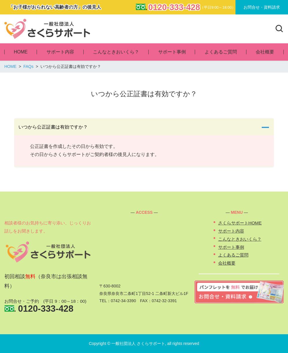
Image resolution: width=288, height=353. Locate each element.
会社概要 (226, 263)
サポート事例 (231, 247)
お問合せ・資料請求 (262, 7)
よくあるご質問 (233, 254)
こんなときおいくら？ (239, 239)
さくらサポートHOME (240, 222)
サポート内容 (231, 230)
